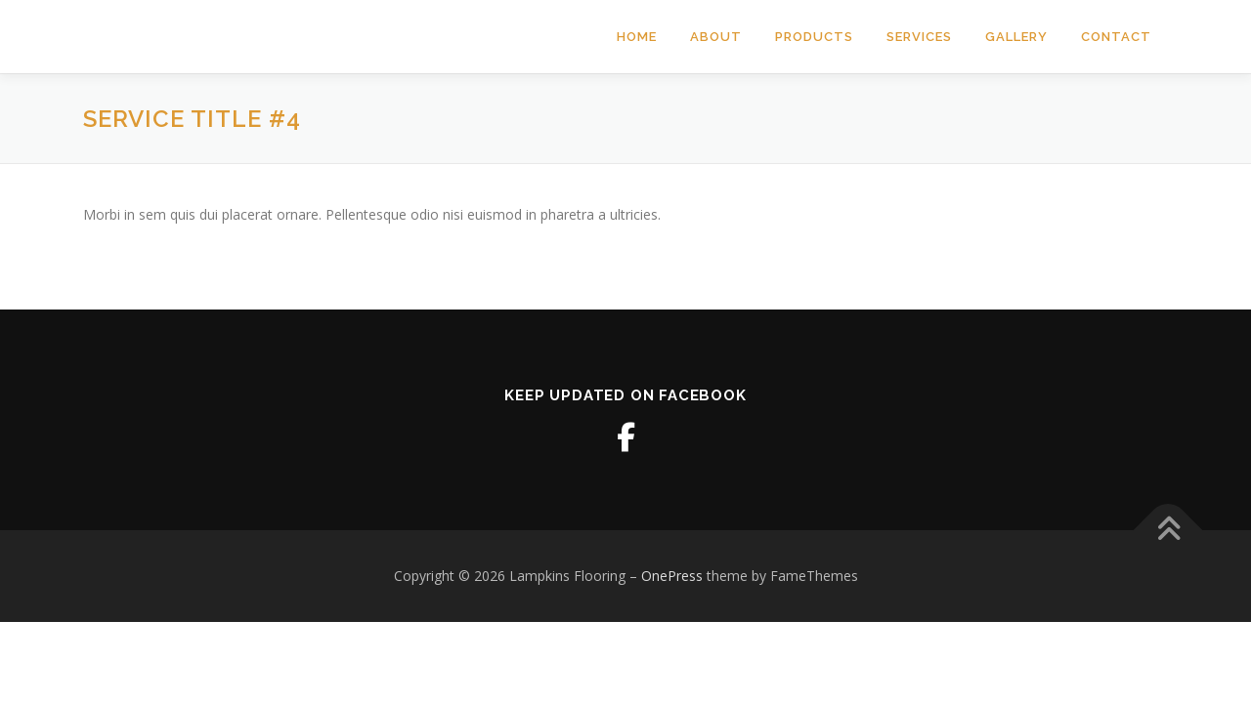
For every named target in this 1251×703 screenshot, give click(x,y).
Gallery (1016, 36)
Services (919, 36)
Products (814, 36)
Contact (1116, 36)
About (716, 36)
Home (637, 36)
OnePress (672, 575)
